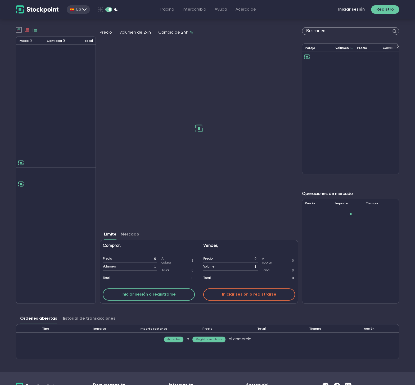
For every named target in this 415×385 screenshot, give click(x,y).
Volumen (109, 266)
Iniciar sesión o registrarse (148, 294)
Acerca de (246, 9)
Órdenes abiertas (38, 318)
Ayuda (221, 9)
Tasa (165, 270)
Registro (385, 9)
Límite (110, 234)
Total (106, 278)
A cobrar (166, 260)
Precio (107, 258)
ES (78, 9)
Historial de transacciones (88, 318)
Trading (166, 9)
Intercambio (194, 9)
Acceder (173, 339)
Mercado (130, 234)
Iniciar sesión (351, 9)
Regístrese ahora (209, 339)
